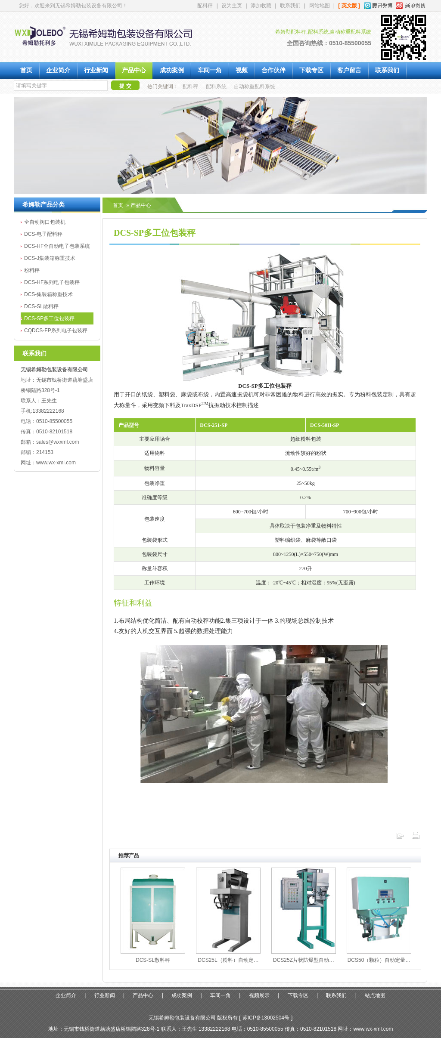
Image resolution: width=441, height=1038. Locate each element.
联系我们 (290, 6)
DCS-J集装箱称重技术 (49, 258)
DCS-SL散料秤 (41, 306)
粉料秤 (32, 270)
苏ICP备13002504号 (265, 1018)
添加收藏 (261, 6)
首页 (26, 70)
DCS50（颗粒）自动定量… (379, 960)
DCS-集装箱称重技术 (48, 294)
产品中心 (134, 70)
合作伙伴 (273, 70)
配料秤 (205, 6)
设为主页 (231, 6)
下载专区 (311, 70)
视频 (242, 70)
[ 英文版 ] (349, 6)
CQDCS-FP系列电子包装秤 (55, 330)
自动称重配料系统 (254, 86)
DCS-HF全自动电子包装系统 (57, 246)
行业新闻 (96, 70)
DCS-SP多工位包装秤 (49, 318)
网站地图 (319, 6)
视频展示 (259, 995)
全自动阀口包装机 (44, 222)
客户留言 (349, 70)
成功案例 (172, 70)
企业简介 (58, 70)
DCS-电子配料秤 (43, 234)
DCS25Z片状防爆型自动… (303, 960)
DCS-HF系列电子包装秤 (52, 282)
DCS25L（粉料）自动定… (228, 960)
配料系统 (216, 86)
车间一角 (210, 70)
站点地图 (375, 995)
